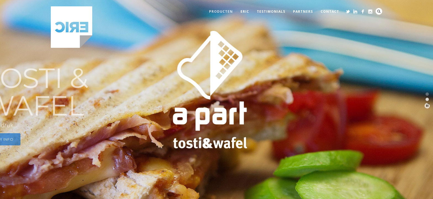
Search (379, 11)
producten (221, 11)
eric (245, 11)
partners (303, 11)
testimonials (271, 11)
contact (330, 11)
